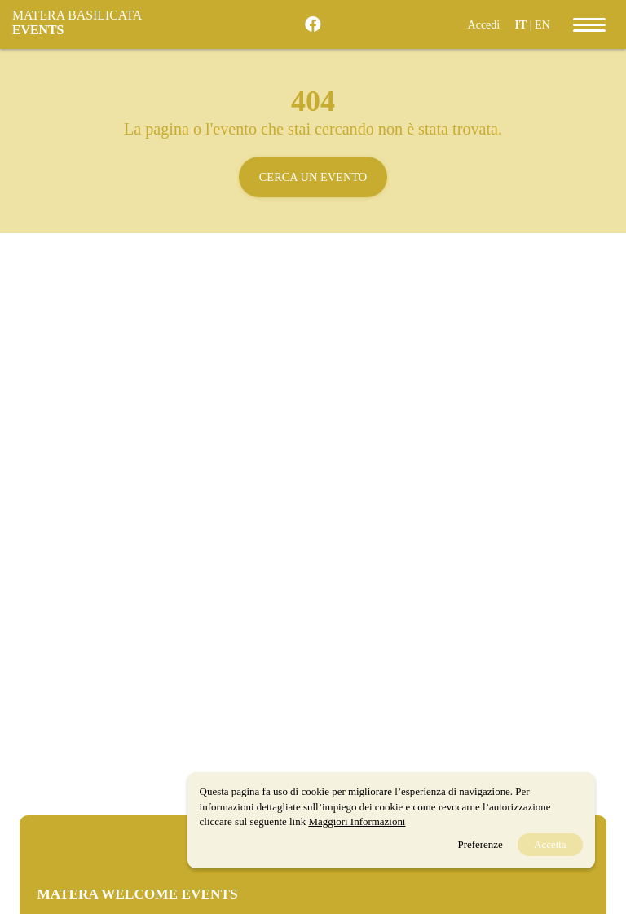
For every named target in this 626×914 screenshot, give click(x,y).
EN (542, 25)
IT (520, 25)
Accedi (484, 25)
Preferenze (479, 844)
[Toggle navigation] (589, 24)
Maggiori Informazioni (356, 821)
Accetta (550, 844)
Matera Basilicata (76, 22)
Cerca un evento (313, 176)
